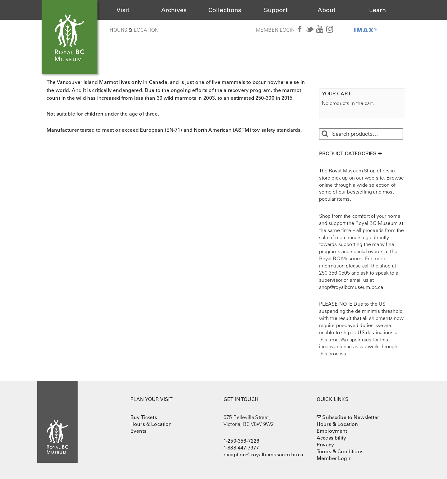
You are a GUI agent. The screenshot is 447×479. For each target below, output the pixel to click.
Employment (332, 431)
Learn (377, 10)
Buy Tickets (143, 417)
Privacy (325, 444)
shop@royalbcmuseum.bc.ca (351, 287)
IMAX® (365, 30)
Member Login (275, 30)
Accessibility (331, 438)
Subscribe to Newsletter (350, 417)
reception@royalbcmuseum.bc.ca (264, 454)
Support (276, 10)
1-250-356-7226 (241, 441)
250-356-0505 (334, 273)
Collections (225, 10)
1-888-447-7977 (241, 448)
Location (146, 30)
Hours (119, 30)
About (327, 10)
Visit (123, 10)
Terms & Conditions (340, 451)
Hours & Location (337, 424)
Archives (174, 10)
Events (138, 431)
